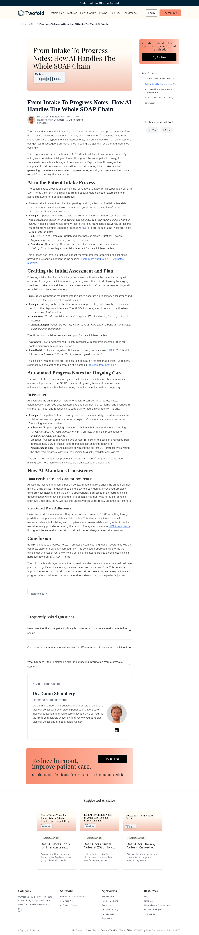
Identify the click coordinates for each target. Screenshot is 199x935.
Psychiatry (107, 918)
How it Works (88, 12)
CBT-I (110, 350)
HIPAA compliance (119, 526)
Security (115, 12)
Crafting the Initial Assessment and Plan (160, 84)
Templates (148, 901)
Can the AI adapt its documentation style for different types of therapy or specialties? (79, 647)
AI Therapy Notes (68, 905)
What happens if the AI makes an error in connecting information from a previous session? (79, 664)
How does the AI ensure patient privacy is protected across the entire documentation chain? (79, 631)
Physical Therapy (110, 909)
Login (151, 12)
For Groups (130, 12)
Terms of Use (125, 930)
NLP (85, 227)
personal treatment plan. (102, 364)
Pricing (103, 12)
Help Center (149, 914)
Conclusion (149, 103)
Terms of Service (109, 930)
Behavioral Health (110, 896)
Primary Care (108, 914)
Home (24, 24)
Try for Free (170, 12)
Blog (33, 24)
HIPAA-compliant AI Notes (72, 896)
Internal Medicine (110, 901)
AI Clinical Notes (68, 901)
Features (72, 12)
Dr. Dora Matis (57, 120)
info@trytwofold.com (28, 930)
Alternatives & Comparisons (157, 905)
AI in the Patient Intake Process (159, 79)
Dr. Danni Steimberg (50, 116)
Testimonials (56, 12)
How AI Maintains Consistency (158, 97)
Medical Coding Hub (153, 909)
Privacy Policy (92, 930)
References (40, 594)
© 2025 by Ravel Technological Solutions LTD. (157, 930)
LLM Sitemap (77, 930)
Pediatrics (106, 905)
